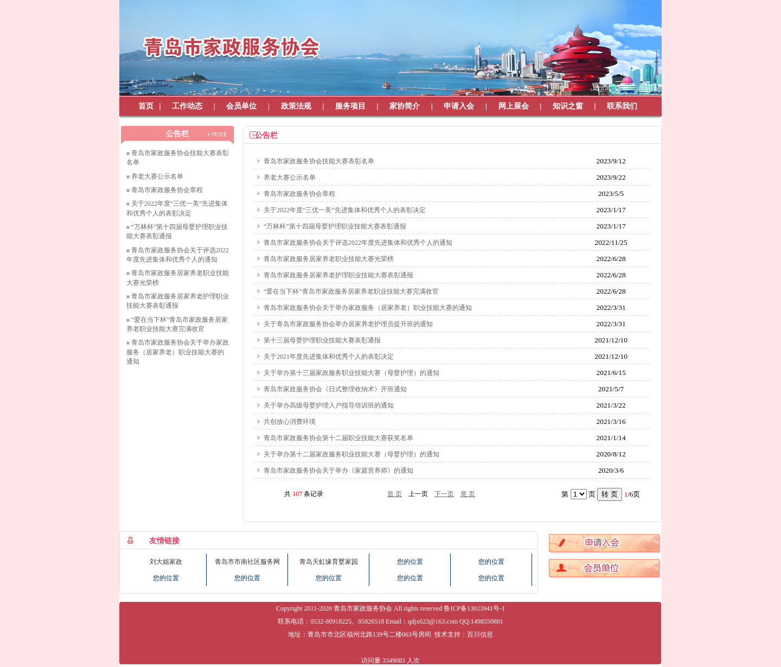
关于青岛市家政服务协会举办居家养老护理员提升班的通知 (348, 324)
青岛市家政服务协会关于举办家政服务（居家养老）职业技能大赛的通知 (177, 352)
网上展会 (513, 106)
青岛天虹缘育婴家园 (328, 562)
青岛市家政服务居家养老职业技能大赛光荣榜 (329, 259)
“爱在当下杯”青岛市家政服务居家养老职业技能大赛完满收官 (351, 291)
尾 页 (467, 494)
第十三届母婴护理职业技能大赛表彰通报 (322, 340)
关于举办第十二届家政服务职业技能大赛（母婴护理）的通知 (351, 454)
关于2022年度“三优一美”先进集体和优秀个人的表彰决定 (345, 210)
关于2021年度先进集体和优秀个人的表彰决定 (329, 356)
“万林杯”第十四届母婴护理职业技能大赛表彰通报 (335, 226)
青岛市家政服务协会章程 (167, 190)
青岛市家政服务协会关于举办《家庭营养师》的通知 (338, 470)
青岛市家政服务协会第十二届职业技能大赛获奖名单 (338, 438)
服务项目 (350, 106)
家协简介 (404, 106)
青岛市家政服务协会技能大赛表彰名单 (319, 161)
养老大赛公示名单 (157, 176)
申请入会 (459, 106)
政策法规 (296, 106)
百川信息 (480, 634)
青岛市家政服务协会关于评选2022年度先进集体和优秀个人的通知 (358, 242)
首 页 (394, 494)
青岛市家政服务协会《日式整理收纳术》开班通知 (335, 389)
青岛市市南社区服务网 (247, 562)
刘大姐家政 (166, 562)
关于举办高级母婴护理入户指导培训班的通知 (329, 405)
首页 (145, 106)
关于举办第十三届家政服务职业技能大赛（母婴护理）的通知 (351, 373)
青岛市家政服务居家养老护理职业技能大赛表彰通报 (338, 275)
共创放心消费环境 (290, 421)
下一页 (444, 494)
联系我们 (622, 106)
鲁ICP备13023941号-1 (474, 608)
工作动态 (187, 106)
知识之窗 (568, 106)
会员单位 (241, 106)
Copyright (289, 608)
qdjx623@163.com (433, 621)
